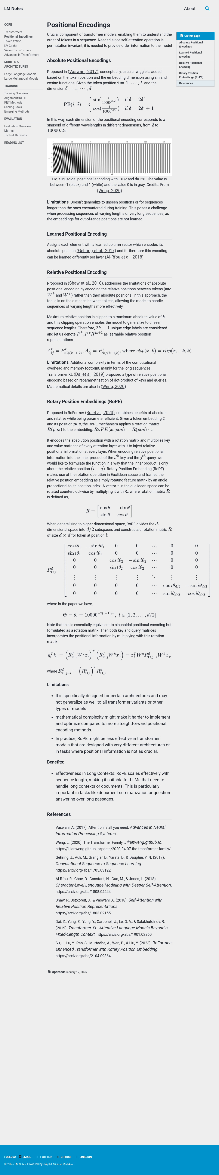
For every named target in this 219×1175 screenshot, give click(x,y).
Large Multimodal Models (21, 80)
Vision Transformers (17, 50)
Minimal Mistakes (67, 1164)
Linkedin (90, 1157)
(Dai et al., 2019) (93, 432)
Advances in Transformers (21, 55)
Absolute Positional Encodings (193, 45)
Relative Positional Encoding (192, 68)
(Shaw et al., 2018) (88, 326)
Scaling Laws (13, 109)
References (187, 88)
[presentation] (60, 102)
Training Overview (16, 95)
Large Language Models (20, 75)
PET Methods (13, 104)
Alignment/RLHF (15, 100)
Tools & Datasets (15, 138)
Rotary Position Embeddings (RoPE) (193, 79)
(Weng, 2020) (128, 211)
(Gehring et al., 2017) (124, 284)
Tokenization (12, 41)
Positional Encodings (18, 37)
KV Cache (10, 46)
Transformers (13, 32)
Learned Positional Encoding (192, 57)
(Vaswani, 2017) (86, 83)
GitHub (69, 1157)
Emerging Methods (17, 114)
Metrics (9, 134)
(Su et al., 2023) (105, 474)
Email (27, 1157)
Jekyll (48, 1164)
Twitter (47, 1157)
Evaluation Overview (17, 129)
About (188, 8)
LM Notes (13, 8)
